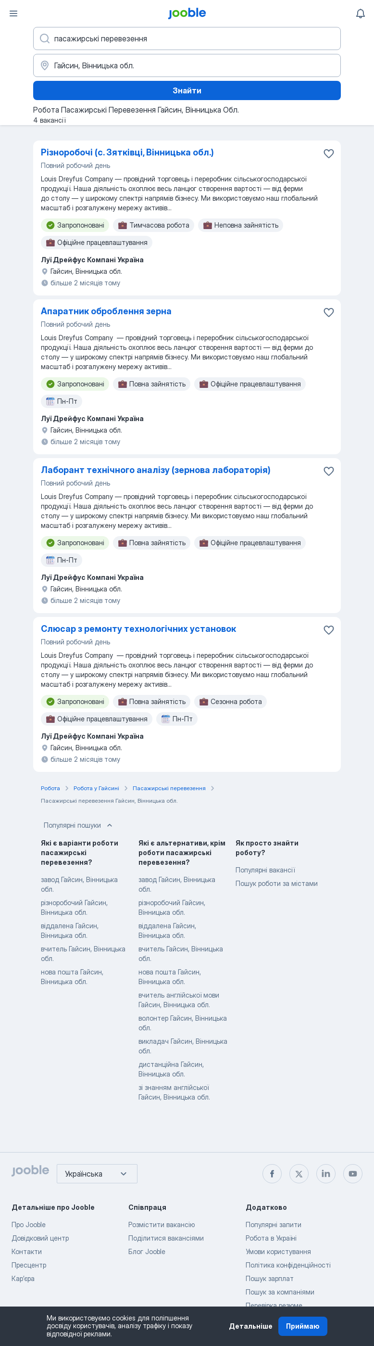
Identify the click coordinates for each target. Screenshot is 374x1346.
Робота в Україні (271, 1238)
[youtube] (352, 1173)
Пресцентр (29, 1265)
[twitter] (299, 1173)
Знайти (187, 90)
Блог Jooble (146, 1251)
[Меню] (13, 13)
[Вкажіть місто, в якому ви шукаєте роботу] (187, 65)
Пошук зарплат (270, 1278)
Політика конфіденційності (288, 1265)
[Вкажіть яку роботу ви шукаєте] (187, 38)
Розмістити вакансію (161, 1224)
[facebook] (272, 1173)
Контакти (27, 1251)
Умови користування (278, 1251)
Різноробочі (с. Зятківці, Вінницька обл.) (127, 152)
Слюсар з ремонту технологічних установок (138, 629)
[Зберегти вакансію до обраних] (329, 153)
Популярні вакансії (265, 870)
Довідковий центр (40, 1238)
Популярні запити (273, 1224)
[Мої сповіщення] (360, 13)
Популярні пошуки (79, 825)
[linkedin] (326, 1173)
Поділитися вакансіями (166, 1238)
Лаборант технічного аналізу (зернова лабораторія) (156, 470)
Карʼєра (23, 1278)
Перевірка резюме (274, 1305)
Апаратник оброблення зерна (106, 311)
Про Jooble (29, 1224)
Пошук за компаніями (280, 1292)
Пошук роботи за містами (277, 883)
